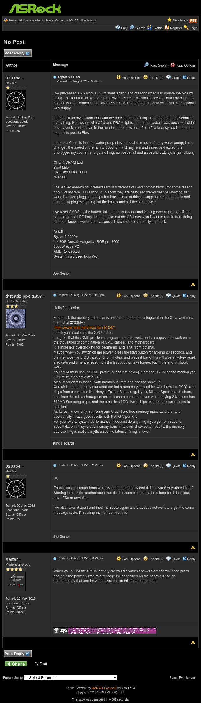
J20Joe (15, 77)
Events (155, 28)
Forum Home (18, 20)
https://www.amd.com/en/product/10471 (85, 328)
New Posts (181, 20)
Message (60, 64)
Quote (176, 77)
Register (176, 28)
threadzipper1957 (25, 296)
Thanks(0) (153, 77)
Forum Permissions (184, 677)
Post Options (128, 77)
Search (140, 28)
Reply (191, 77)
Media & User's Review (48, 20)
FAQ (124, 28)
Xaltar (13, 559)
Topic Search (156, 65)
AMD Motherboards (83, 20)
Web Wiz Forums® (104, 688)
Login (193, 28)
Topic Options (183, 65)
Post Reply (17, 53)
